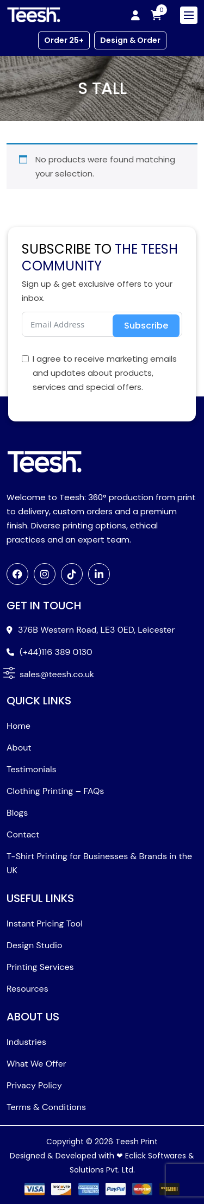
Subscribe (146, 325)
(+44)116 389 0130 (56, 652)
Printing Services (40, 967)
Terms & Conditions (46, 1107)
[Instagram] (44, 574)
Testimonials (32, 769)
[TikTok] (72, 574)
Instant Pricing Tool (45, 923)
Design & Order (130, 40)
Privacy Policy (34, 1085)
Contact (23, 834)
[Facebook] (17, 574)
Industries (26, 1042)
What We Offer (36, 1063)
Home (18, 726)
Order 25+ (64, 40)
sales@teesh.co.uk (57, 674)
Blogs (17, 812)
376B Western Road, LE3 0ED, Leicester (96, 629)
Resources (27, 988)
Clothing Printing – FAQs (55, 791)
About (19, 747)
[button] (9, 672)
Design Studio (34, 945)
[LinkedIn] (99, 574)
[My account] (135, 15)
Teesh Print (136, 1141)
